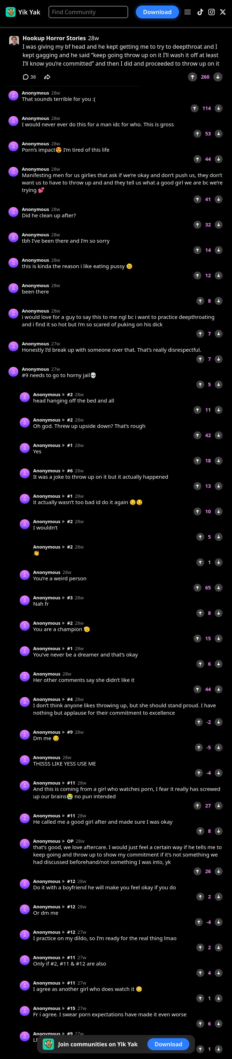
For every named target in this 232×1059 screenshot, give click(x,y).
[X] (222, 12)
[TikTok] (200, 12)
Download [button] (157, 12)
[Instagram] (211, 12)
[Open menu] (188, 12)
